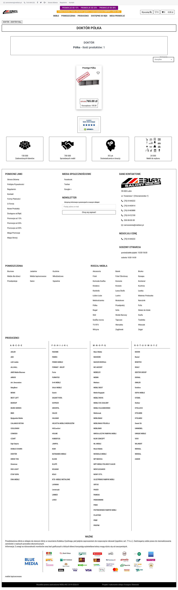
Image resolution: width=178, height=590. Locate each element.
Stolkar (137, 403)
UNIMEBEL (139, 428)
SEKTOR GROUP (141, 372)
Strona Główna (53, 2)
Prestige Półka (89, 68)
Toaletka (141, 320)
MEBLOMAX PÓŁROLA (102, 423)
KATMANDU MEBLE (59, 454)
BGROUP (14, 403)
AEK (12, 357)
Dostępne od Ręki (14, 213)
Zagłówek (119, 329)
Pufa (140, 305)
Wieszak (141, 325)
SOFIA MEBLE (140, 393)
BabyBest (14, 388)
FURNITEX (56, 377)
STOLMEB (138, 413)
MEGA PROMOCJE (117, 16)
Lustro (118, 296)
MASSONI (97, 357)
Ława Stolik (120, 291)
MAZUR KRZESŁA (100, 362)
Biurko (140, 271)
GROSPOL (55, 408)
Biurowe (10, 271)
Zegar (140, 329)
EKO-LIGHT (15, 469)
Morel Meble (98, 449)
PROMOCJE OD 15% (70, 8)
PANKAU (97, 495)
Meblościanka (98, 300)
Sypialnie (56, 281)
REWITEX (138, 362)
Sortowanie (163, 57)
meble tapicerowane (13, 576)
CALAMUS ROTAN (17, 423)
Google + (68, 189)
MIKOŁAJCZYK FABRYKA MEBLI (105, 433)
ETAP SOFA (15, 474)
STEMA (137, 398)
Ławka (140, 291)
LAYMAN (55, 484)
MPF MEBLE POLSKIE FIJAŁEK (104, 464)
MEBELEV (97, 372)
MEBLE (56, 16)
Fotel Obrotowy (121, 276)
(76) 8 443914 (128, 206)
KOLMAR (55, 469)
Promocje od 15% (14, 218)
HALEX (54, 413)
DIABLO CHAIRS (16, 449)
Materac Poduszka (145, 296)
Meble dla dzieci (13, 276)
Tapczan (118, 320)
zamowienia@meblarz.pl (12, 2)
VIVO (137, 439)
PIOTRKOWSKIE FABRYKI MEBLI (105, 510)
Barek (117, 271)
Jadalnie (33, 271)
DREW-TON (15, 459)
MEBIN (96, 377)
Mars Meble (98, 352)
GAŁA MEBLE (57, 388)
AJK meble (14, 362)
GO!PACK (55, 403)
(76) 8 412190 (128, 215)
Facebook (68, 179)
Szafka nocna (98, 320)
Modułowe (119, 300)
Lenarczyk (55, 490)
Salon (32, 281)
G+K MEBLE (56, 382)
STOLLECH (139, 408)
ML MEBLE (97, 444)
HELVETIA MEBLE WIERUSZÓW (63, 423)
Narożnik (141, 300)
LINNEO (55, 495)
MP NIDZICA (98, 459)
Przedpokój (120, 305)
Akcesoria (97, 271)
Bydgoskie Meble (17, 418)
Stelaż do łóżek (144, 310)
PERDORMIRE (98, 500)
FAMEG (54, 357)
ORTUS (96, 484)
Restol (137, 357)
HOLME (55, 433)
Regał (95, 310)
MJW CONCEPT (99, 439)
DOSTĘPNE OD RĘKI (99, 16)
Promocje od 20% (14, 223)
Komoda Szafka (99, 281)
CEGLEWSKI (15, 428)
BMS (12, 413)
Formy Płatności (13, 199)
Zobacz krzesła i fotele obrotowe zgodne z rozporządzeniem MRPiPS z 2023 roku (89, 12)
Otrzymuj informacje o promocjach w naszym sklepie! (81, 202)
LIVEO (54, 500)
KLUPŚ (54, 464)
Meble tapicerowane (38, 276)
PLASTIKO (97, 515)
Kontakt (71, 2)
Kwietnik (96, 291)
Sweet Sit (138, 423)
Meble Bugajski (99, 393)
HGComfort (56, 428)
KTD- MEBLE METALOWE (61, 479)
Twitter (67, 184)
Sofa (117, 310)
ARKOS (13, 377)
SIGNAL (138, 377)
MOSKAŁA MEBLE (100, 454)
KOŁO (54, 474)
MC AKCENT (98, 367)
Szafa (140, 315)
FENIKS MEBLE (57, 362)
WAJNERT (138, 444)
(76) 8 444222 (128, 201)
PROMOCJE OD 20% (89, 8)
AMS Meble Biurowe (18, 372)
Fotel (95, 276)
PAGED (96, 490)
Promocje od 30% (14, 228)
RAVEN (137, 352)
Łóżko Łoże (97, 296)
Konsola (118, 281)
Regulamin (63, 2)
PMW (95, 520)
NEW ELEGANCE (99, 469)
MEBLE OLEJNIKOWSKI (102, 408)
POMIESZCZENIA (68, 16)
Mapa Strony (12, 238)
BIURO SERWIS (16, 408)
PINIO (96, 505)
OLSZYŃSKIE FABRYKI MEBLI (104, 479)
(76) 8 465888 (128, 210)
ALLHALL (14, 367)
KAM (54, 449)
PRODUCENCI (83, 16)
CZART (13, 439)
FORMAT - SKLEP (58, 367)
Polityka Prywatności (15, 184)
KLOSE (54, 459)
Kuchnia (141, 286)
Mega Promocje (13, 233)
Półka (95, 305)
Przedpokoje (12, 281)
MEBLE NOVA (98, 398)
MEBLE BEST (98, 388)
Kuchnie (56, 271)
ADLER (13, 352)
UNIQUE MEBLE (140, 433)
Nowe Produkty (13, 209)
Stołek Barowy (121, 315)
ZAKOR (137, 459)
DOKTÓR (14, 454)
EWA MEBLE (15, 479)
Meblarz (96, 382)
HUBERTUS (56, 439)
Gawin (54, 393)
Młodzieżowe (58, 276)
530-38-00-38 (128, 220)
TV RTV (96, 325)
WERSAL (138, 449)
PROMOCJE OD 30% (107, 8)
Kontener (141, 281)
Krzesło (118, 286)
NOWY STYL (98, 474)
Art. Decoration (16, 382)
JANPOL (55, 444)
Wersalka (119, 325)
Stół (94, 315)
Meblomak (97, 413)
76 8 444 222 (29, 2)
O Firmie (10, 204)
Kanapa (141, 276)
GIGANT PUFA (57, 398)
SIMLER (138, 382)
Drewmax (14, 464)
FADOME (55, 352)
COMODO (14, 433)
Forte (54, 372)
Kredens (96, 286)
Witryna (96, 329)
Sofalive (138, 388)
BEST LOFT (15, 398)
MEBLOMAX (98, 418)
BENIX (13, 393)
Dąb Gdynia (15, 444)
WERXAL (138, 454)
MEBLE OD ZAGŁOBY (101, 403)
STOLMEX (138, 418)
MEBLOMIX (98, 428)
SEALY (137, 367)
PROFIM (96, 525)
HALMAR (55, 418)
